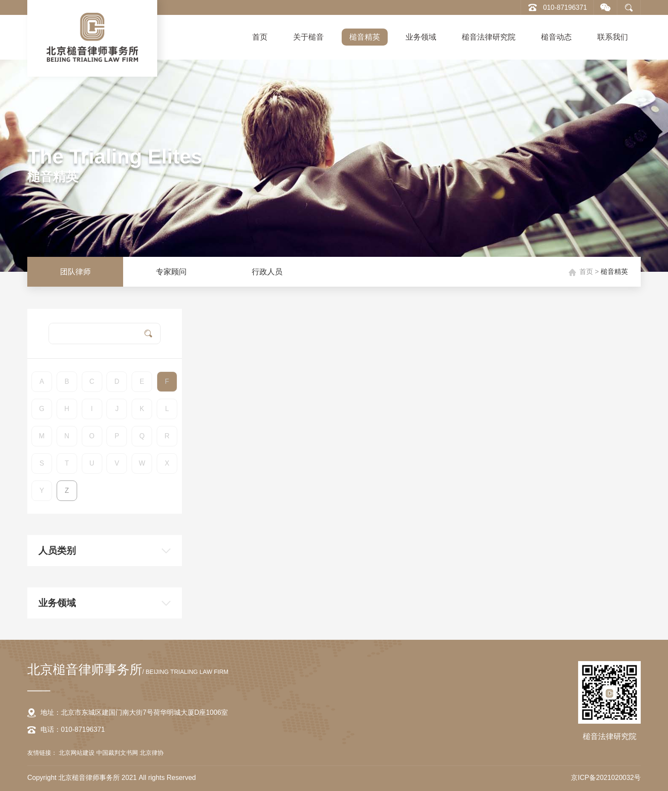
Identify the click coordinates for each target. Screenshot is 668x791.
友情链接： (42, 752)
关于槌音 (308, 37)
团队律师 (75, 272)
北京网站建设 (77, 752)
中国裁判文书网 (118, 752)
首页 (260, 37)
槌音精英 (364, 37)
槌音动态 (556, 37)
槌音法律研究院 (488, 37)
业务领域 (421, 37)
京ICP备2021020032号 (606, 777)
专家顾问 (171, 272)
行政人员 (267, 272)
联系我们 (612, 37)
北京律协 (152, 752)
